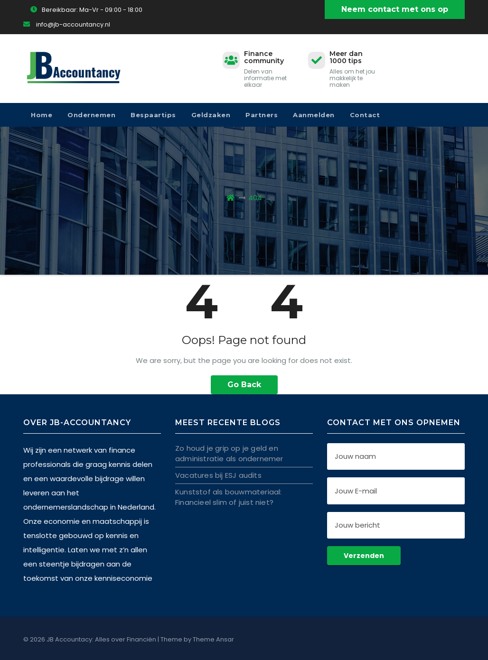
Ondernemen (91, 115)
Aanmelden (314, 115)
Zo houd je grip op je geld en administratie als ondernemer (229, 453)
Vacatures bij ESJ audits (218, 475)
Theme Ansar (213, 639)
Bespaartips (153, 115)
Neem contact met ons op (394, 9)
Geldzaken (211, 115)
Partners (261, 115)
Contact (365, 115)
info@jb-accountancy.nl (66, 24)
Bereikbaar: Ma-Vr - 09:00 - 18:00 (86, 9)
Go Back (244, 384)
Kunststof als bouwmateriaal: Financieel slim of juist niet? (228, 497)
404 (255, 198)
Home (41, 115)
